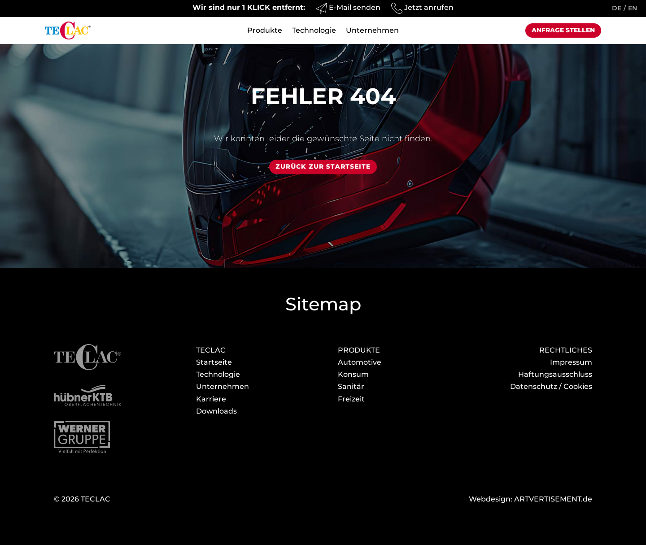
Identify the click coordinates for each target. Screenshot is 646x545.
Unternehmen (372, 30)
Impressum (571, 362)
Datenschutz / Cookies (551, 386)
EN (632, 8)
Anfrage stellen (563, 30)
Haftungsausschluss (555, 374)
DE (616, 8)
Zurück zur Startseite (323, 166)
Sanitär (351, 386)
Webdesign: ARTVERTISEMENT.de (530, 499)
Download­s (216, 411)
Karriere (211, 399)
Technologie (314, 30)
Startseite (214, 362)
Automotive (359, 362)
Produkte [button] (264, 30)
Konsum (353, 374)
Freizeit (351, 399)
